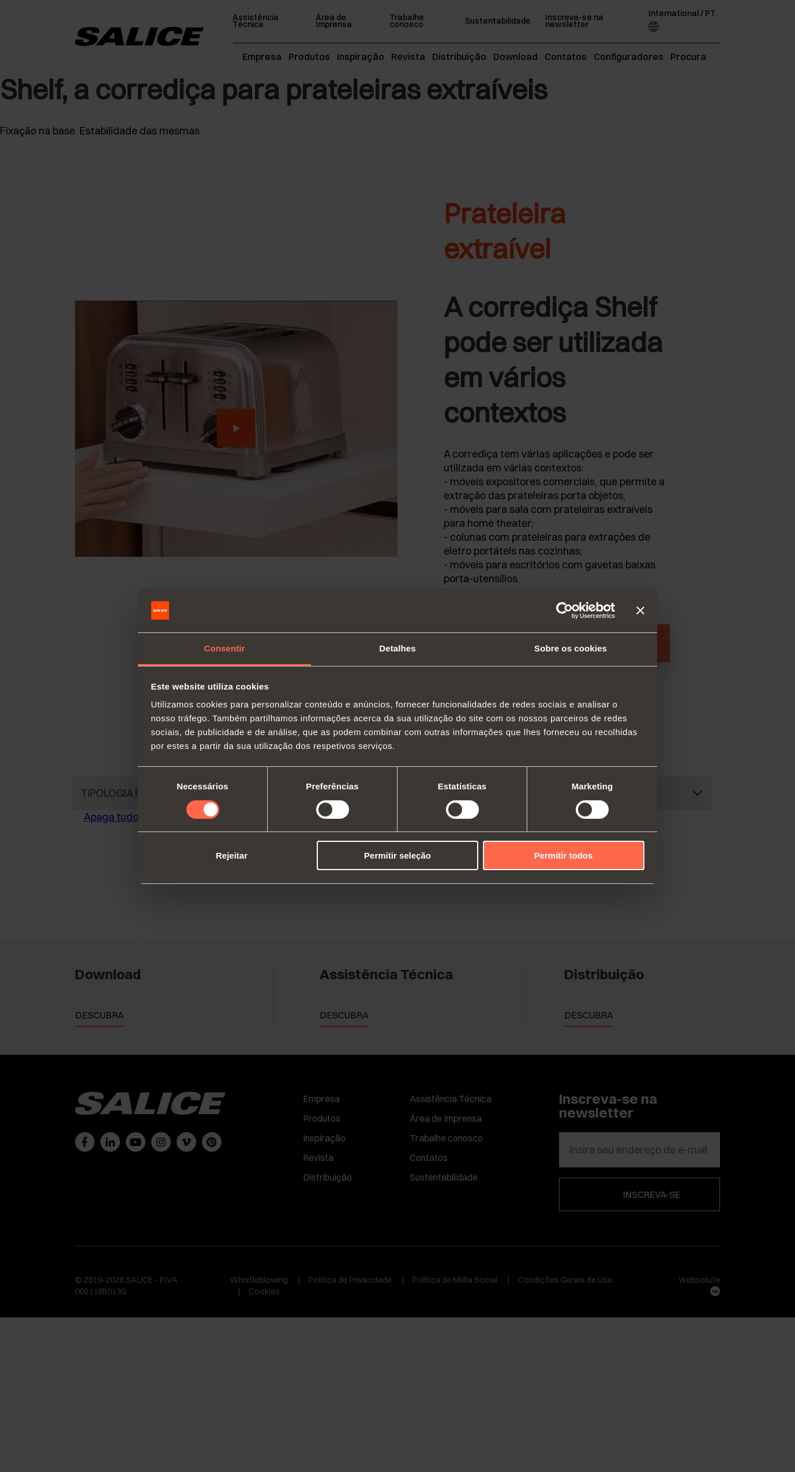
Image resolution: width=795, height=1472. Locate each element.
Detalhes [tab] (397, 648)
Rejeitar (231, 855)
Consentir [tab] (224, 648)
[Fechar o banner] (640, 610)
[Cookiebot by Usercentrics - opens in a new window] (564, 610)
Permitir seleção (397, 855)
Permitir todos (563, 855)
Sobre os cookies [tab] (570, 648)
